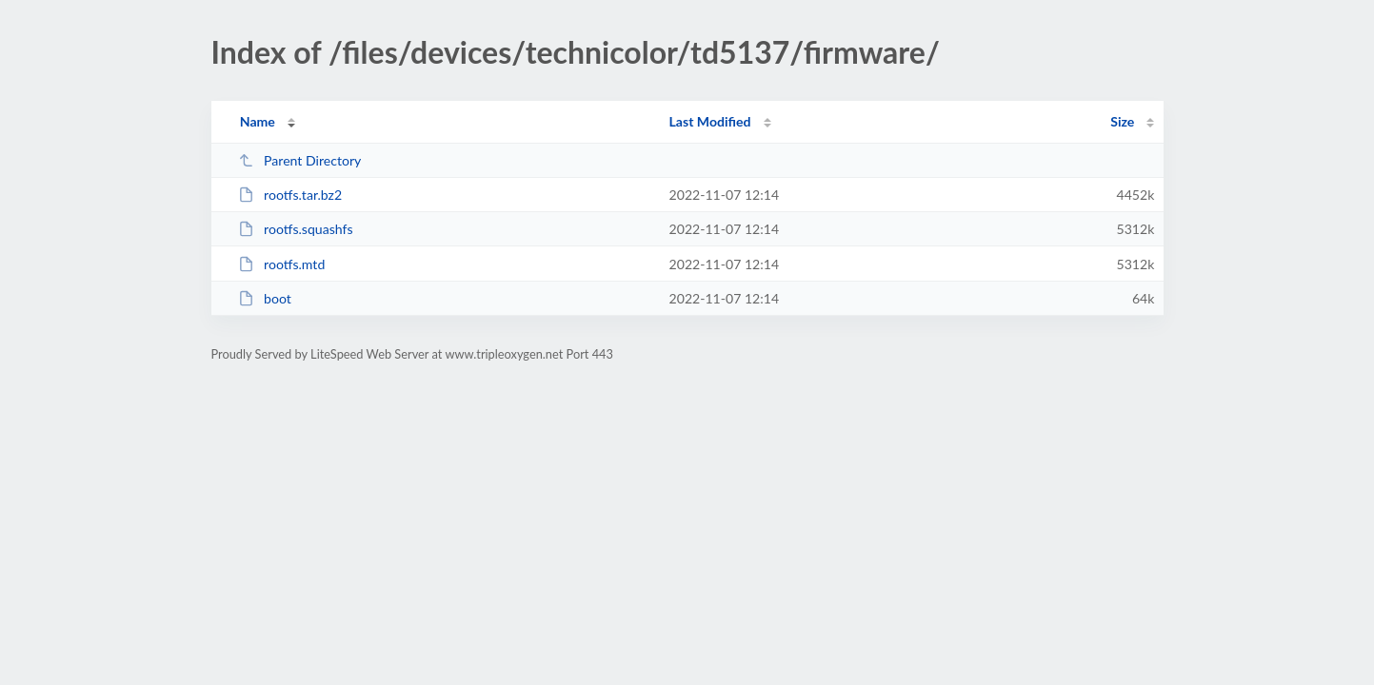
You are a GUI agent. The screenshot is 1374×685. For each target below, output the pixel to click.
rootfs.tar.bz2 (290, 194)
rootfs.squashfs (295, 229)
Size (1122, 121)
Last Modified (710, 121)
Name (257, 121)
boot (264, 298)
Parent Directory (300, 160)
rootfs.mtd (282, 264)
